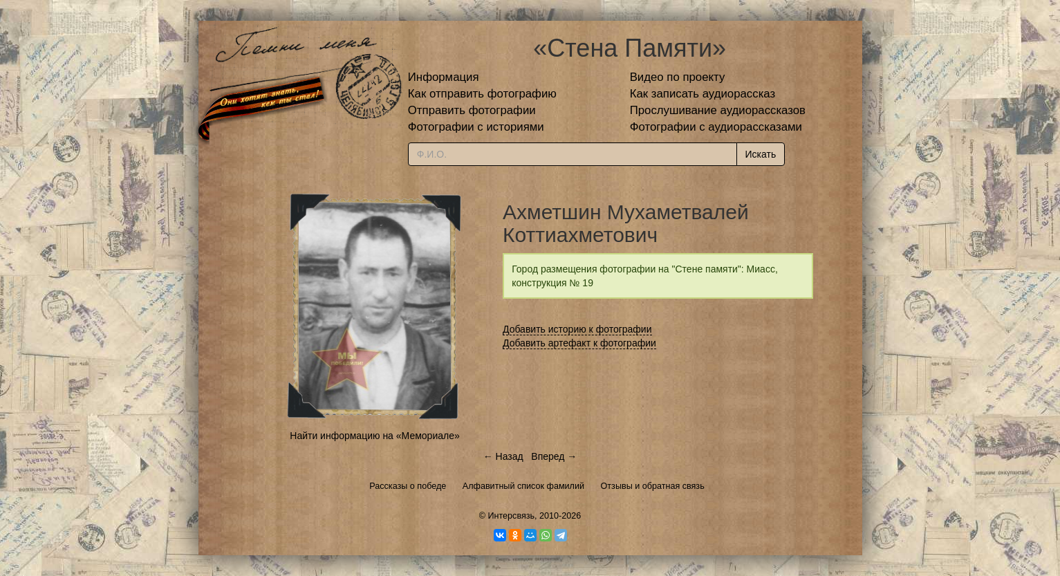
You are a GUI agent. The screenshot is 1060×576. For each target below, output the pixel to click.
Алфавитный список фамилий (523, 486)
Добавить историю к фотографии (577, 329)
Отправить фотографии (472, 110)
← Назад (503, 456)
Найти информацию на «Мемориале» (374, 435)
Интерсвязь (510, 516)
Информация (443, 77)
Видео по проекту (677, 77)
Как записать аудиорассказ (703, 93)
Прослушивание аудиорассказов (718, 110)
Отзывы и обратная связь (653, 486)
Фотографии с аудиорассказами (716, 126)
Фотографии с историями (476, 126)
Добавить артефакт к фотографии (579, 343)
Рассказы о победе (407, 486)
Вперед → (554, 456)
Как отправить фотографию (482, 93)
